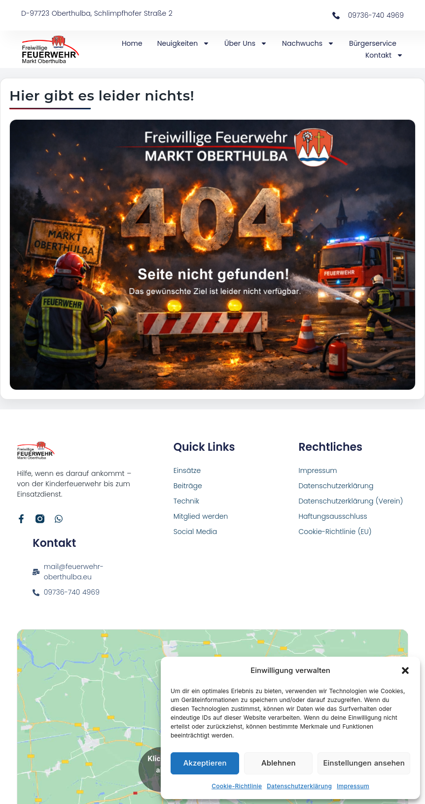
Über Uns (245, 43)
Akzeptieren (205, 763)
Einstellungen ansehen (364, 763)
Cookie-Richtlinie (237, 786)
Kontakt (384, 55)
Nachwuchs (308, 43)
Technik (186, 501)
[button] (405, 670)
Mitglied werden (201, 516)
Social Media (195, 531)
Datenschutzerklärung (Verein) (350, 501)
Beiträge (188, 486)
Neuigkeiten (183, 43)
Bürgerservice (372, 43)
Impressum (353, 786)
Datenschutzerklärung (299, 786)
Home (132, 43)
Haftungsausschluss (332, 516)
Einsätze (187, 470)
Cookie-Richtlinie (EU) (334, 531)
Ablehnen (278, 763)
